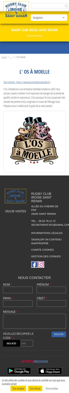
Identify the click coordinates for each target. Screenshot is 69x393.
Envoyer (58, 334)
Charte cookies (42, 249)
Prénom (44, 284)
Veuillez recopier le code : (18, 336)
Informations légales (47, 233)
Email (8, 298)
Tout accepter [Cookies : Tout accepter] (18, 388)
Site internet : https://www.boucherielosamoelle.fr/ (27, 82)
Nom (7, 284)
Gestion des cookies (46, 256)
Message (10, 312)
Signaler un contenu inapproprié (46, 241)
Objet (42, 298)
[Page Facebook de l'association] (34, 264)
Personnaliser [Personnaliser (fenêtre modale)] (52, 388)
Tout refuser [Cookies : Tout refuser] (35, 388)
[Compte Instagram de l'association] (41, 264)
